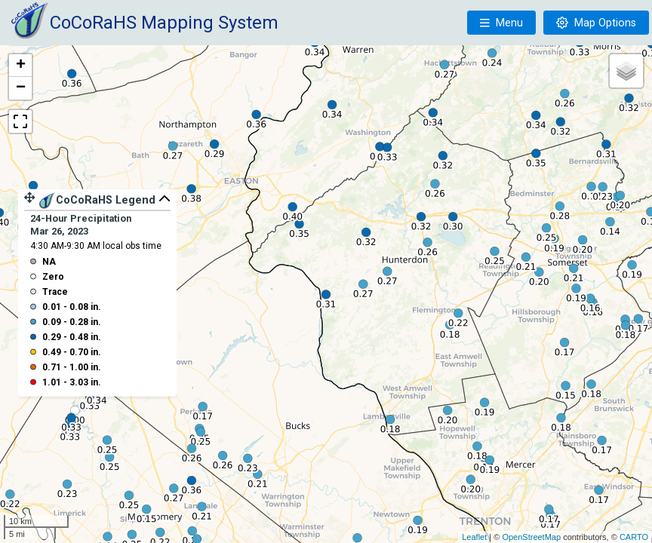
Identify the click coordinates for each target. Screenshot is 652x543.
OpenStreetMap (531, 536)
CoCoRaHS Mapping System (164, 22)
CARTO (634, 536)
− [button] (21, 88)
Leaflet (474, 536)
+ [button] (21, 65)
